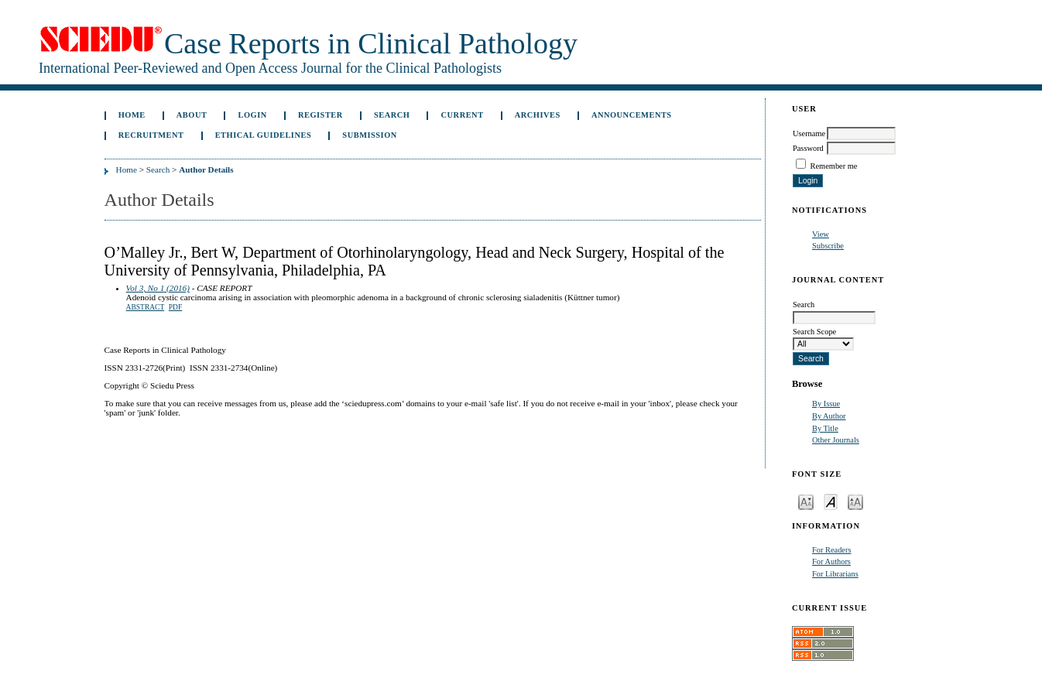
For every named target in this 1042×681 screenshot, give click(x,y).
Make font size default (830, 501)
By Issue (826, 403)
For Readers (832, 550)
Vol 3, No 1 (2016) (158, 288)
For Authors (831, 561)
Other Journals (835, 440)
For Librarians (835, 574)
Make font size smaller (806, 501)
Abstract (145, 307)
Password (808, 148)
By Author (829, 416)
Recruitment (151, 135)
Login (252, 115)
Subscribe (828, 245)
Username (809, 133)
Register (320, 115)
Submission (369, 135)
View (820, 234)
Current (462, 115)
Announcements (631, 115)
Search (392, 115)
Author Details (206, 169)
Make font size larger (855, 501)
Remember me (834, 166)
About (192, 115)
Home (132, 115)
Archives (537, 115)
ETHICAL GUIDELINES (263, 135)
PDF (175, 307)
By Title (825, 428)
